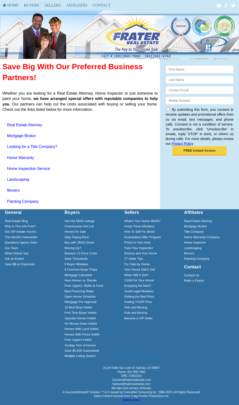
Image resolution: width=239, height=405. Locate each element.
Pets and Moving (135, 307)
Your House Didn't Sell (139, 269)
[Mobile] (199, 101)
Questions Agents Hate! (21, 242)
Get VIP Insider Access (20, 231)
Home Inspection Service (28, 169)
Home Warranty (20, 158)
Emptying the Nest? (137, 285)
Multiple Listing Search (80, 356)
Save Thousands (76, 258)
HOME (11, 5)
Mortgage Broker (21, 136)
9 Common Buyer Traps (80, 269)
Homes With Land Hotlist (81, 329)
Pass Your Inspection (138, 248)
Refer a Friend (194, 280)
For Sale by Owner (137, 264)
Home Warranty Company (201, 237)
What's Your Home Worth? (142, 221)
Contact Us (191, 275)
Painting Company (23, 201)
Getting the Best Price (139, 296)
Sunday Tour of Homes (80, 345)
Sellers (52, 5)
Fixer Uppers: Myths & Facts (83, 285)
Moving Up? (72, 248)
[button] (199, 150)
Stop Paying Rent (76, 237)
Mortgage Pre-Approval (80, 302)
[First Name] (199, 69)
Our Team (11, 248)
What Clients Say (16, 253)
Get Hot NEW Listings (79, 221)
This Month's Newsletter (21, 237)
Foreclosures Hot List (79, 226)
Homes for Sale (75, 231)
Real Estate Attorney (24, 125)
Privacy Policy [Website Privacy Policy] (182, 144)
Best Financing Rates (79, 291)
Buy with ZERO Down (79, 242)
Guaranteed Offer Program (142, 237)
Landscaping (18, 179)
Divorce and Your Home (140, 253)
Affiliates (76, 5)
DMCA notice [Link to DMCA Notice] (131, 400)
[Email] (199, 90)
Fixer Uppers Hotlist (77, 340)
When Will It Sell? (136, 275)
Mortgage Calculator (78, 275)
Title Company (194, 231)
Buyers (31, 5)
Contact (102, 5)
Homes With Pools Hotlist (81, 334)
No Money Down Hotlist (80, 323)
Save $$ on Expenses (20, 264)
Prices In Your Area (137, 242)
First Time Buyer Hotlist (80, 312)
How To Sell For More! (139, 231)
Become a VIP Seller (138, 318)
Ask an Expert (14, 258)
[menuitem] (10, 5)
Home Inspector (195, 242)
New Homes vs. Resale (80, 280)
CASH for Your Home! (139, 280)
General (13, 212)
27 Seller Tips (133, 258)
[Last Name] (199, 80)
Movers (13, 190)
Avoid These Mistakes (139, 226)
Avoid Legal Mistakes (139, 291)
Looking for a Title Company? (32, 147)
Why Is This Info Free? (20, 226)
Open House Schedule (80, 296)
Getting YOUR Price (138, 302)
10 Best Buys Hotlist (78, 307)
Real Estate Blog (16, 221)
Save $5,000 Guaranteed (81, 350)
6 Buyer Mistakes (76, 264)
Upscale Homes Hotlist (80, 318)
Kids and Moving (135, 312)
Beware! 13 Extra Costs (80, 253)
